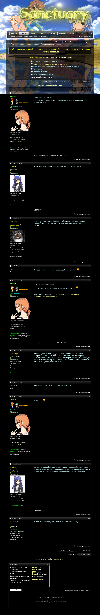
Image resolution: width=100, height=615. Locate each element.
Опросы (36, 44)
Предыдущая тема (43, 559)
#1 (89, 93)
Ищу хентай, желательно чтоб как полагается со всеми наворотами (55, 67)
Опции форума (33, 36)
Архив (83, 590)
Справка (25, 36)
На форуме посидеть (39, 72)
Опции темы (64, 89)
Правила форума (38, 580)
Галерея (33, 33)
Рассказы (62, 33)
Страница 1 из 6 (65, 81)
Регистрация (84, 42)
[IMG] (34, 572)
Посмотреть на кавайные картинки (44, 61)
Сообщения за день (16, 36)
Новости (14, 33)
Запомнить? (49, 44)
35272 (20, 141)
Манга (53, 33)
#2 (89, 163)
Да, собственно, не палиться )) (42, 74)
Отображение (84, 89)
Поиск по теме (74, 89)
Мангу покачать (37, 69)
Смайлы (35, 570)
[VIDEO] (35, 574)
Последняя (86, 81)
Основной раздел (24, 44)
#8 (89, 396)
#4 (89, 265)
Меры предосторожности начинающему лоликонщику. (56, 295)
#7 (89, 382)
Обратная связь (68, 590)
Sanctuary (77, 590)
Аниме (43, 33)
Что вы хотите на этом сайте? (52, 85)
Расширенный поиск (84, 36)
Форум (24, 33)
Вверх (88, 554)
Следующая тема (57, 559)
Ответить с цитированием (82, 159)
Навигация (44, 36)
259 (19, 252)
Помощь (73, 42)
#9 (89, 464)
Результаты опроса (46, 77)
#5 (89, 280)
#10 (89, 518)
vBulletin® (50, 600)
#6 (89, 350)
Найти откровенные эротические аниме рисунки (50, 64)
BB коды (35, 567)
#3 (89, 218)
